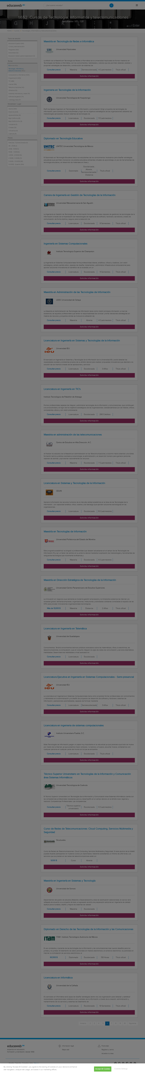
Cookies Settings (121, 1071)
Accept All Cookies (102, 1071)
